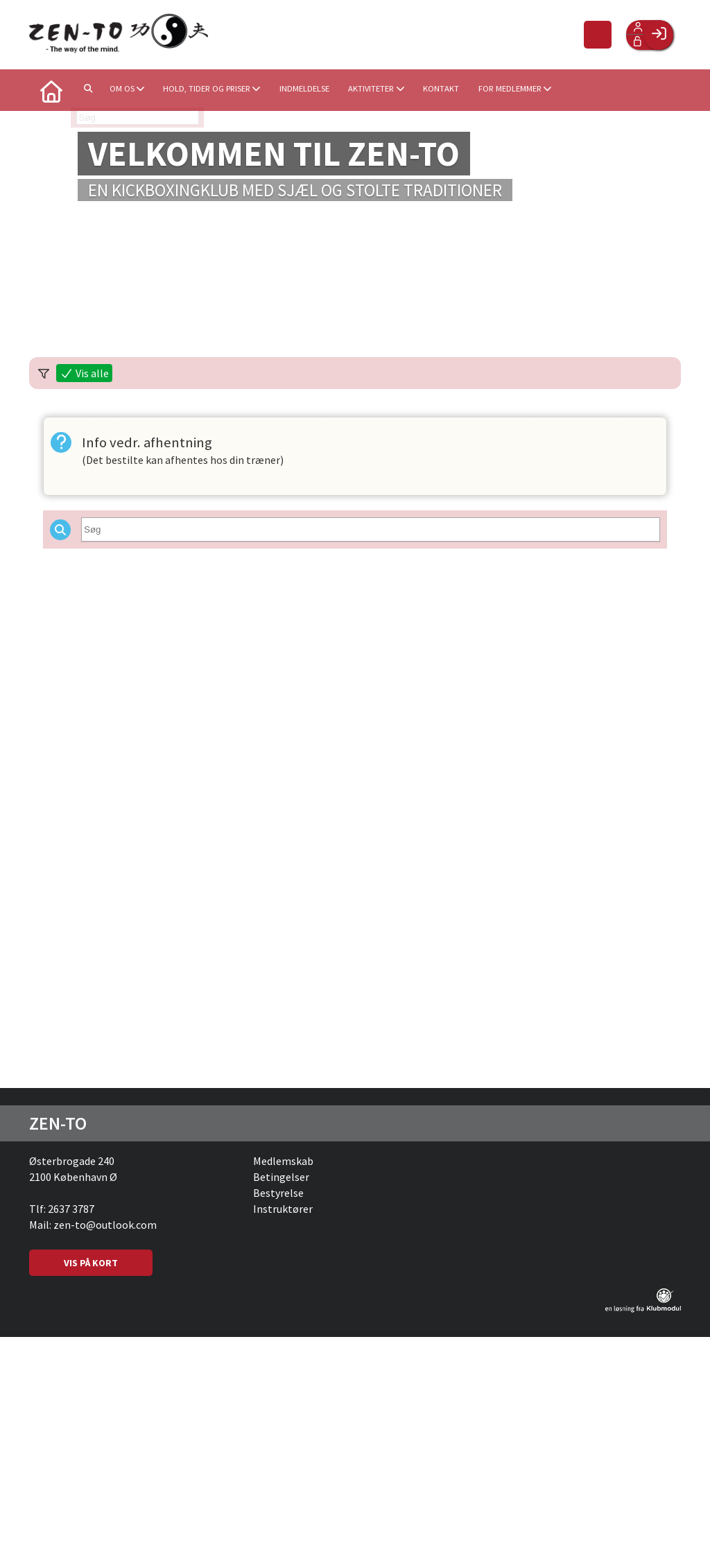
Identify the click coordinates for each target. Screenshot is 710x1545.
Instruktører (283, 1209)
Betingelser (281, 1177)
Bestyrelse (278, 1193)
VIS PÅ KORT (91, 1263)
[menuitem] (50, 90)
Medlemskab (283, 1161)
